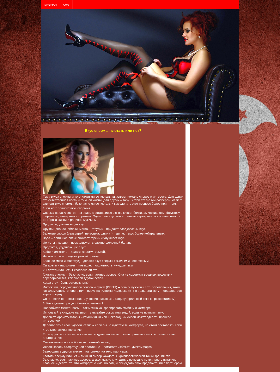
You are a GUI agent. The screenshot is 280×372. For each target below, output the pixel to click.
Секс (66, 4)
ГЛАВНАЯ (50, 4)
